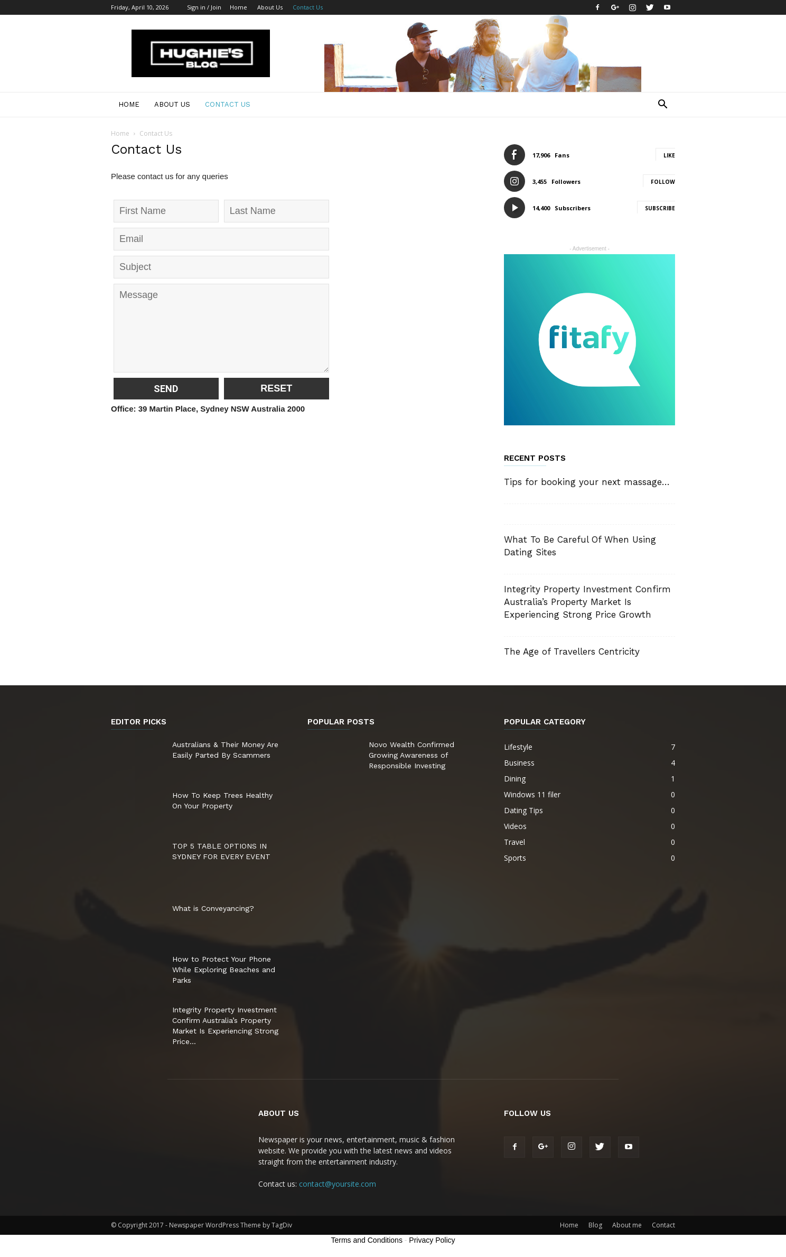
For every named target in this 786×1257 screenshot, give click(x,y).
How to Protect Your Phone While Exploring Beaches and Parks (223, 969)
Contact (663, 1225)
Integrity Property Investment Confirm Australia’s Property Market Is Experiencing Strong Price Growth (587, 602)
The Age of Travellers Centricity (572, 651)
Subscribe (660, 208)
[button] (662, 105)
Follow (663, 181)
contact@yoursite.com (337, 1184)
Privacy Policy (432, 1240)
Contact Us (308, 7)
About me (627, 1225)
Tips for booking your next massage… (587, 482)
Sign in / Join (204, 7)
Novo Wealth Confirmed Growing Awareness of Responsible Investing (411, 755)
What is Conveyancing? (213, 908)
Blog (595, 1225)
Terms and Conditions (367, 1240)
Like (669, 155)
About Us (270, 7)
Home (238, 7)
